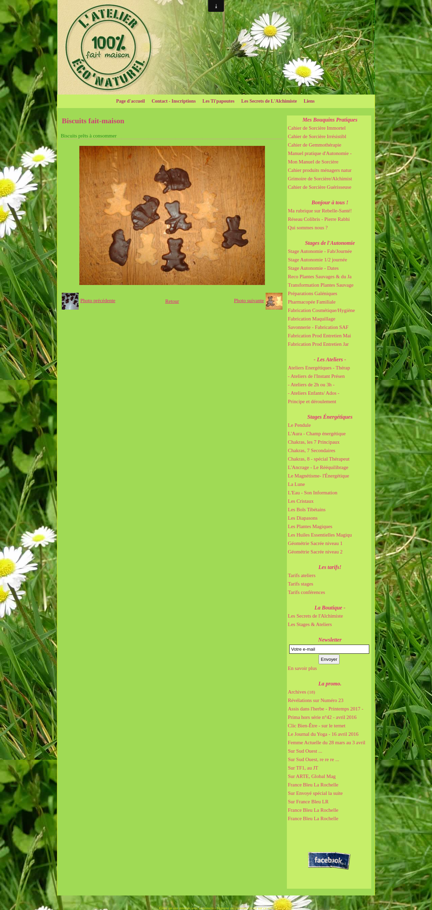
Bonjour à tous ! (330, 202)
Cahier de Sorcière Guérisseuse (319, 187)
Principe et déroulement (312, 401)
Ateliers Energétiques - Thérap (319, 367)
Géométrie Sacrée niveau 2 (315, 551)
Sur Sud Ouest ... (305, 751)
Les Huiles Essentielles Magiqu (320, 535)
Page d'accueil (130, 101)
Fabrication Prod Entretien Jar (318, 344)
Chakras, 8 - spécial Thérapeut (319, 459)
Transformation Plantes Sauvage (320, 285)
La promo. (329, 683)
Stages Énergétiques (330, 417)
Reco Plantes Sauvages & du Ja (320, 276)
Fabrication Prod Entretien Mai (319, 335)
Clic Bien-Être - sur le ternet (316, 725)
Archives (301, 692)
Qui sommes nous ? (308, 227)
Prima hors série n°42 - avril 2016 (322, 717)
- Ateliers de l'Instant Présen (316, 376)
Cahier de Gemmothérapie (314, 145)
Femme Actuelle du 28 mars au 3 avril (327, 742)
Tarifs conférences (306, 592)
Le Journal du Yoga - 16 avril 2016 (323, 734)
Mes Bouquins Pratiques (329, 120)
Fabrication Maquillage (311, 318)
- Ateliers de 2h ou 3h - (311, 384)
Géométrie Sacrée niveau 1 (315, 543)
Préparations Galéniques (312, 293)
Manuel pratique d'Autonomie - (320, 153)
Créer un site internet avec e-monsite (186, 908)
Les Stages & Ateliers (310, 624)
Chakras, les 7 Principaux (314, 442)
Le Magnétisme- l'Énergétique (318, 475)
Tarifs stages (300, 584)
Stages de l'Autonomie (330, 243)
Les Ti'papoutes (218, 101)
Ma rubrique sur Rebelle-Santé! (320, 210)
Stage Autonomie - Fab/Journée (320, 251)
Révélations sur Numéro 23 (316, 700)
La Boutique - (330, 607)
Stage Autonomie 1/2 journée (317, 259)
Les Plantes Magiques (310, 526)
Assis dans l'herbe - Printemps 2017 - (325, 708)
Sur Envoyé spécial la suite (315, 793)
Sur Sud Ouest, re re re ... (313, 759)
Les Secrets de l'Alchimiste (315, 616)
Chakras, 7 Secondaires (311, 450)
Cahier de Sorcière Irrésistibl (317, 136)
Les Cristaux (301, 501)
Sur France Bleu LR (308, 801)
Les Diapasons (303, 518)
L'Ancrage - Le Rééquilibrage (318, 467)
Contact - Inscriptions (174, 101)
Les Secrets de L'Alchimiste (269, 101)
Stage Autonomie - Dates (313, 268)
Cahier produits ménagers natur (320, 170)
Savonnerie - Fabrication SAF (318, 327)
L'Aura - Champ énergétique (317, 433)
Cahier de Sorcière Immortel (317, 128)
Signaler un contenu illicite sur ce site (245, 908)
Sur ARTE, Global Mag (312, 776)
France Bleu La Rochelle (313, 784)
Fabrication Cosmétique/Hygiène (321, 310)
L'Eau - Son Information (312, 492)
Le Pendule (299, 425)
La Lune (296, 484)
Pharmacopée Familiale (311, 302)
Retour (172, 301)
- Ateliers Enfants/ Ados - (313, 393)
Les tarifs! (330, 567)
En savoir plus (302, 668)
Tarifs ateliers (302, 575)
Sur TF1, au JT (303, 768)
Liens (309, 101)
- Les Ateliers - (330, 359)
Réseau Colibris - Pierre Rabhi (319, 219)
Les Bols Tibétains (307, 509)
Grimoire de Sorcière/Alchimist (320, 178)
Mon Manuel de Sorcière (313, 161)
